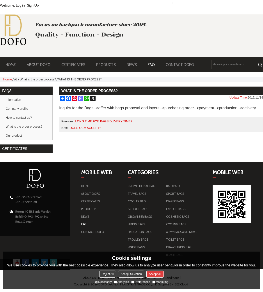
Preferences (140, 281)
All (15, 79)
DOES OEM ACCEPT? (85, 128)
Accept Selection (131, 274)
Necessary (103, 281)
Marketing (160, 281)
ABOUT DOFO (41, 64)
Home (7, 79)
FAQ (153, 64)
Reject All (108, 274)
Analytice (121, 281)
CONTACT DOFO (180, 65)
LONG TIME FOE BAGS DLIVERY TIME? (103, 121)
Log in (20, 5)
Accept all (155, 274)
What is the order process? (38, 79)
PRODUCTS (108, 64)
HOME (10, 65)
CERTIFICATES (73, 65)
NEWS (134, 64)
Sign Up (33, 5)
